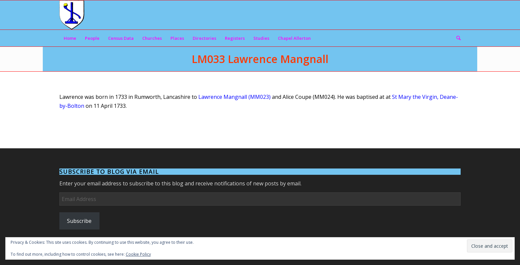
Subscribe (79, 221)
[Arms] (71, 15)
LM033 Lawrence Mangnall (260, 59)
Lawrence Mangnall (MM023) (234, 96)
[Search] (456, 38)
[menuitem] (70, 38)
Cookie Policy (138, 254)
